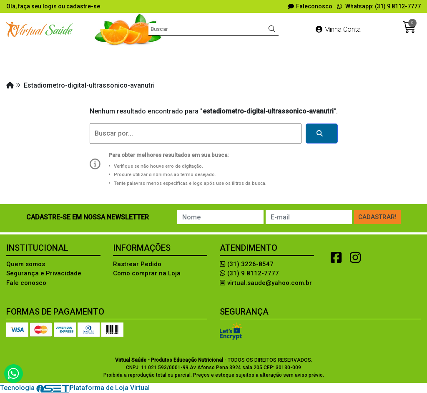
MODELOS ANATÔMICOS (209, 69)
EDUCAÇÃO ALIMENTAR (308, 54)
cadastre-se (83, 6)
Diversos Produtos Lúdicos (217, 54)
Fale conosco (26, 283)
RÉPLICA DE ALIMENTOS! (297, 69)
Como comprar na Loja (147, 273)
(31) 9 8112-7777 (249, 273)
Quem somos (25, 264)
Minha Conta (338, 29)
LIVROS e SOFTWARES (125, 69)
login (50, 6)
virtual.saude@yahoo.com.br (266, 283)
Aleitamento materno (68, 54)
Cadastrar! (377, 217)
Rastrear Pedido (137, 264)
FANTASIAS (374, 54)
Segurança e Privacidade (43, 273)
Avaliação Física (138, 54)
